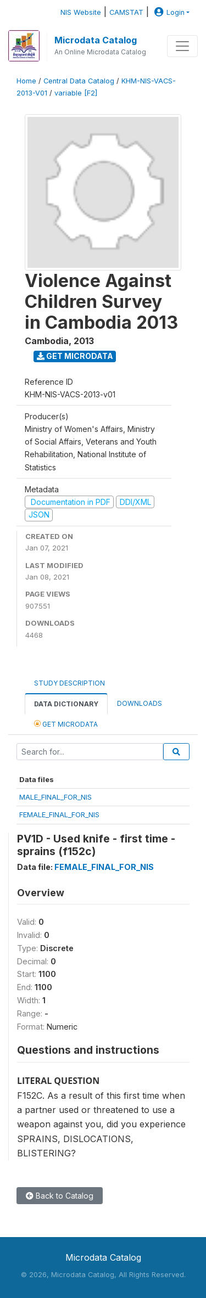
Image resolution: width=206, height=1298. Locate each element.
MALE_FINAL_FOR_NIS (55, 797)
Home (26, 81)
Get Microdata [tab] (66, 723)
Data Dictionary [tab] (66, 704)
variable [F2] (75, 93)
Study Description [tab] (69, 683)
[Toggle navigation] (182, 46)
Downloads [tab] (139, 703)
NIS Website (80, 12)
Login (168, 12)
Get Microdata (75, 356)
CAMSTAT (126, 12)
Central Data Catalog (78, 81)
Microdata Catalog (95, 40)
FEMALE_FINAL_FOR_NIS (59, 814)
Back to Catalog (59, 1195)
